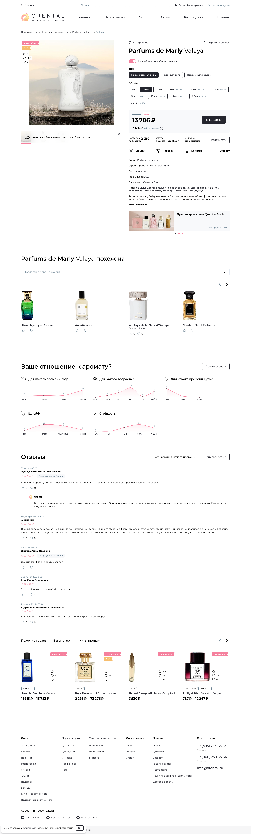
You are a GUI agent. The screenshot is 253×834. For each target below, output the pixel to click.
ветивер (167, 190)
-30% (147, 114)
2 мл (186, 689)
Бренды (223, 17)
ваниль (214, 187)
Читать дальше (138, 204)
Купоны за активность (34, 793)
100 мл (26, 689)
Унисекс (67, 757)
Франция (163, 165)
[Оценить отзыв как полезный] (23, 330)
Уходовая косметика (103, 738)
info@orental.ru (210, 768)
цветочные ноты (184, 190)
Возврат (158, 757)
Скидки (25, 769)
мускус (199, 190)
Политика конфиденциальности (172, 775)
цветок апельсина (158, 187)
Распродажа (193, 17)
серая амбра (177, 187)
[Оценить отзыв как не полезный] (31, 330)
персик (204, 187)
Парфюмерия (114, 17)
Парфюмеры (69, 763)
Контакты (26, 751)
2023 (147, 176)
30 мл (132, 689)
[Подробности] (161, 128)
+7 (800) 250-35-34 (212, 757)
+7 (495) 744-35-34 (212, 746)
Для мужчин (69, 751)
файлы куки (30, 828)
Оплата (157, 745)
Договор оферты (163, 781)
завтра (145, 138)
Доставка (158, 751)
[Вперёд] (227, 284)
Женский (140, 171)
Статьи (130, 757)
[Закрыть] (119, 134)
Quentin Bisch (151, 182)
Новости (131, 751)
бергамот (155, 190)
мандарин (193, 187)
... (32, 689)
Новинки (84, 17)
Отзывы (130, 745)
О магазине (28, 745)
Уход (142, 17)
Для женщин (69, 745)
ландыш (141, 187)
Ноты (65, 769)
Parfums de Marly (147, 160)
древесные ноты (139, 190)
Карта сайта (160, 769)
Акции (165, 17)
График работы (162, 763)
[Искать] (225, 272)
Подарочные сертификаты (37, 799)
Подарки (26, 781)
